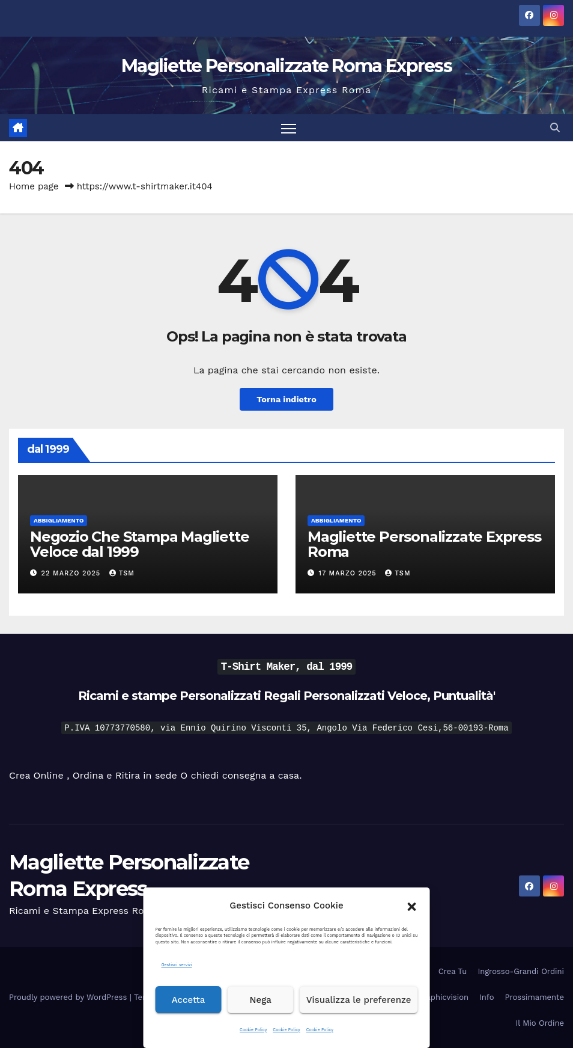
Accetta (188, 999)
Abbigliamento (58, 520)
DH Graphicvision (436, 997)
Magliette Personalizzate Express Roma (424, 544)
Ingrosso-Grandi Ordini (521, 971)
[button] (412, 905)
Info (486, 997)
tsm (122, 573)
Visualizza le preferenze (358, 999)
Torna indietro (286, 399)
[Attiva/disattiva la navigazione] (288, 127)
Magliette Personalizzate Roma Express (286, 66)
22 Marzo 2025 (72, 573)
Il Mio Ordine (540, 1023)
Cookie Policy (253, 1029)
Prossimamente (534, 997)
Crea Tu (452, 971)
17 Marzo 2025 (349, 573)
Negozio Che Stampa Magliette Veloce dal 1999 (139, 544)
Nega (260, 999)
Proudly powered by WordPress (69, 997)
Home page (34, 186)
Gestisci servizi (177, 964)
